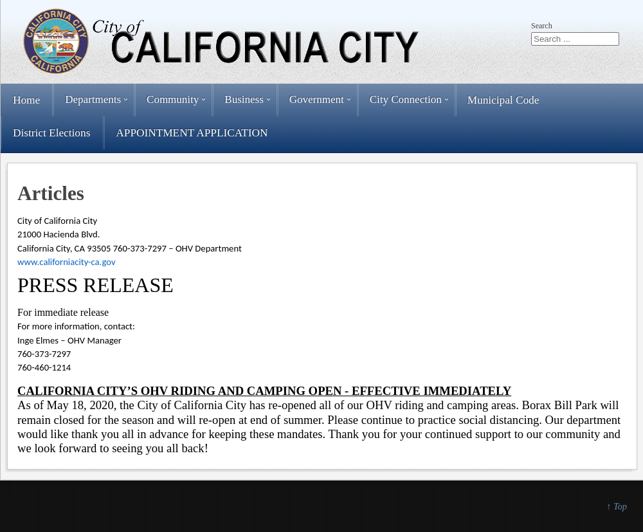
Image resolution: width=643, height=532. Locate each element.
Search (541, 25)
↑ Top (616, 506)
